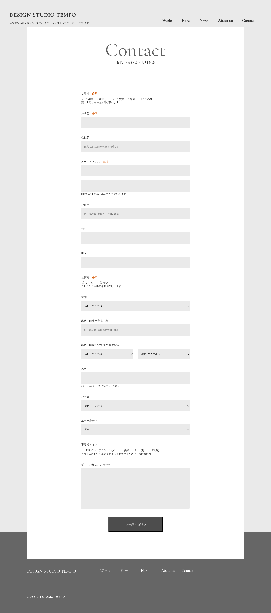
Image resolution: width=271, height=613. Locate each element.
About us (225, 21)
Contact (248, 21)
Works (167, 21)
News (203, 21)
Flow (186, 21)
